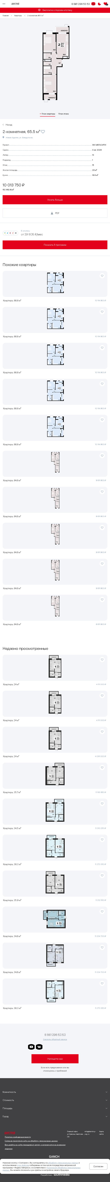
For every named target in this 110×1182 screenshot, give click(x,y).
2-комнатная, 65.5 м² (35, 15)
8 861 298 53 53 (80, 4)
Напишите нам (55, 1058)
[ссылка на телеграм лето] (78, 1047)
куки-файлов (23, 1165)
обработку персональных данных (63, 1162)
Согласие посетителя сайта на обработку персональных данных (31, 1141)
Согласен (98, 1166)
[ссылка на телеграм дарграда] (55, 1047)
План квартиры (48, 113)
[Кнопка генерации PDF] (55, 213)
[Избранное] (105, 4)
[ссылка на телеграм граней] (70, 1047)
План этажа (63, 113)
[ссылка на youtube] (31, 1047)
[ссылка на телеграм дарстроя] (47, 1047)
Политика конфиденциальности (18, 1137)
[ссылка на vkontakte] (39, 1047)
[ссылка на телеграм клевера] (62, 1047)
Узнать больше (55, 199)
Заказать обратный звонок (55, 1039)
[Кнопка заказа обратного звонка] (93, 4)
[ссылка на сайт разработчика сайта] (61, 1175)
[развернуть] (55, 1092)
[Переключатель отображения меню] (4, 4)
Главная (5, 15)
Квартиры (18, 15)
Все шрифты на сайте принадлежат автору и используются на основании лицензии (35, 1147)
